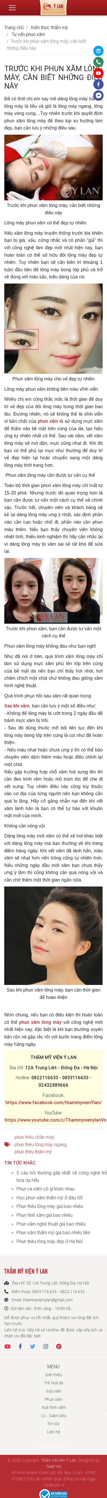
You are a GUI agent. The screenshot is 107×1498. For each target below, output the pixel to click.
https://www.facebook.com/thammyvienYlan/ (53, 1102)
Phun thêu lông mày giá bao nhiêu (50, 1206)
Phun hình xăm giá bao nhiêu (44, 1215)
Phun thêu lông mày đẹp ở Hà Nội (50, 1241)
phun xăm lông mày (40, 1022)
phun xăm (48, 421)
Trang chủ (14, 27)
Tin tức (53, 1423)
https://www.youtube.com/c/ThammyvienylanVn (55, 1120)
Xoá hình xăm (54, 1407)
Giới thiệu (53, 1374)
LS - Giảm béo (53, 1415)
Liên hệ (53, 1432)
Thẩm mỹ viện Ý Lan (58, 1460)
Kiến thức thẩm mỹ (49, 27)
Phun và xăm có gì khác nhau (45, 1189)
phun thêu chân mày (34, 1137)
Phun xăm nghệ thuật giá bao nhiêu (51, 1224)
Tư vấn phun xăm (28, 34)
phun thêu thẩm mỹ (33, 1151)
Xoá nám (53, 1391)
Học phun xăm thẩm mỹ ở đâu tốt (50, 1197)
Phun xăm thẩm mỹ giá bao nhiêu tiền (53, 1232)
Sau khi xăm (16, 706)
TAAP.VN (53, 1466)
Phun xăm (53, 1399)
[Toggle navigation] (12, 7)
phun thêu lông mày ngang (40, 1144)
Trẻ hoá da (53, 1382)
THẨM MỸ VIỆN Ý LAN (54, 1447)
